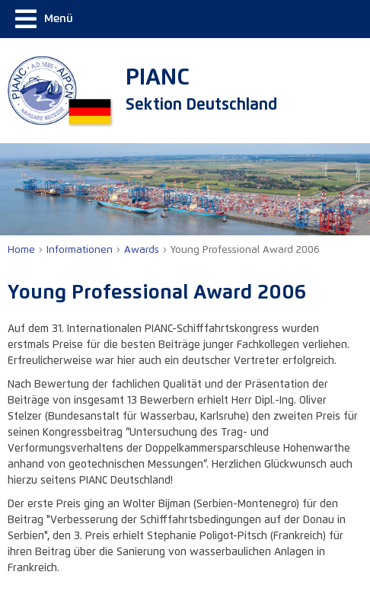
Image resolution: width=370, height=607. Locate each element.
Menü (44, 19)
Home (21, 250)
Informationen (79, 250)
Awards (141, 250)
